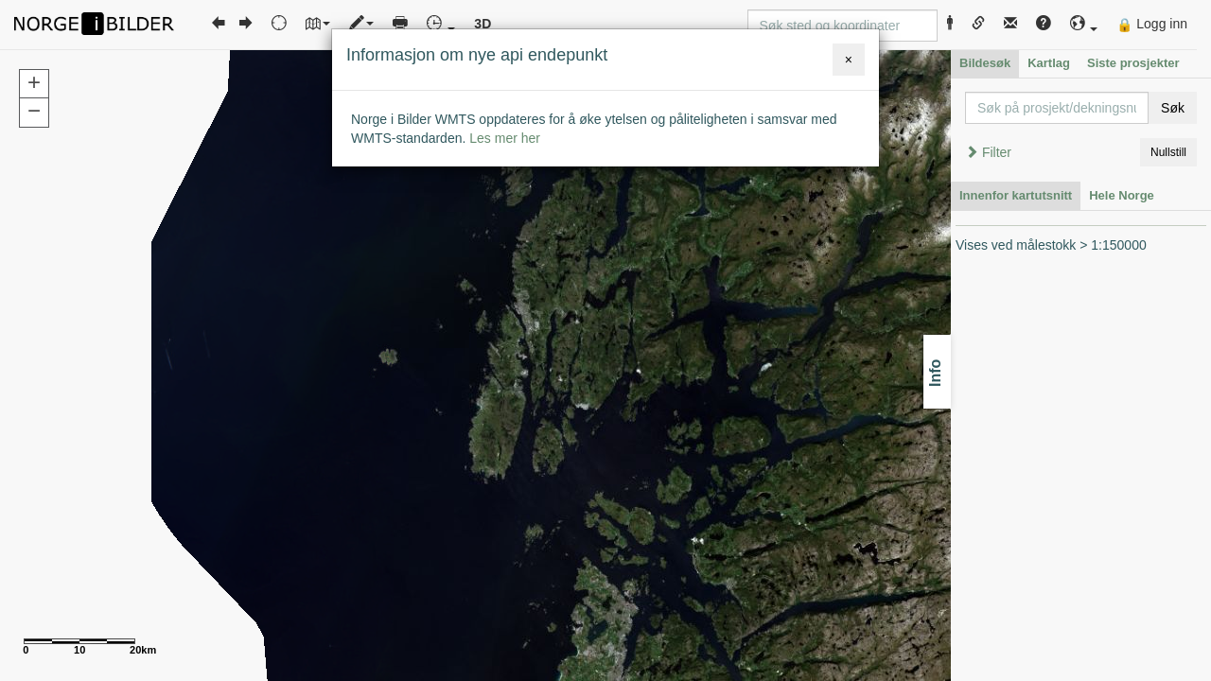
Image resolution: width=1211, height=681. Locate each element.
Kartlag (1048, 63)
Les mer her (504, 138)
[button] (1084, 24)
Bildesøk (984, 63)
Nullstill (1168, 152)
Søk (1173, 107)
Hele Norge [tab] (1121, 195)
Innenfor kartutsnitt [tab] (1015, 195)
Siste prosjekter (1133, 63)
